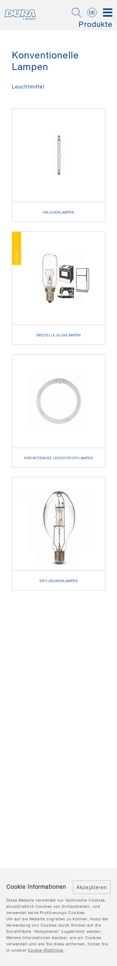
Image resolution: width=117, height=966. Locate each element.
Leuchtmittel (28, 86)
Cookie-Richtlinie (45, 950)
